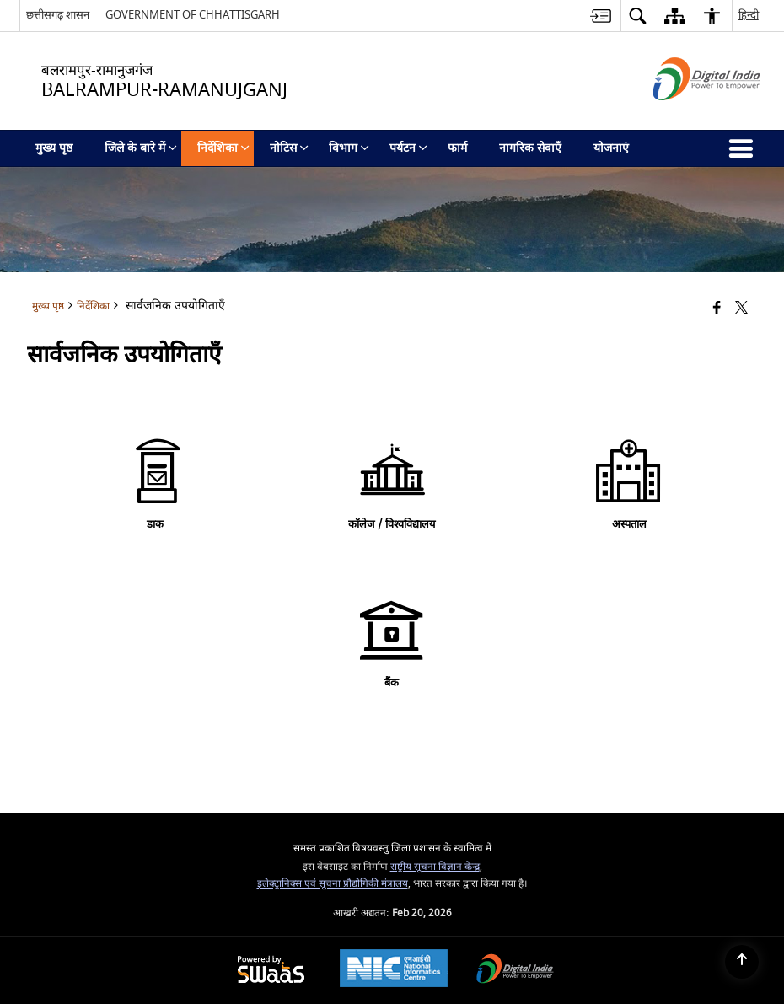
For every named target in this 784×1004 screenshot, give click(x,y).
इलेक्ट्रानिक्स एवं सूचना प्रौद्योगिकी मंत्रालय (332, 884)
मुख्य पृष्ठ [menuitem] (53, 148)
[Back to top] (742, 962)
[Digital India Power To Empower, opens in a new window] (515, 970)
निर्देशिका (93, 306)
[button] (637, 15)
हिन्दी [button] (748, 15)
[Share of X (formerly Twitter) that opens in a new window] (741, 308)
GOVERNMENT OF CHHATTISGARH (192, 15)
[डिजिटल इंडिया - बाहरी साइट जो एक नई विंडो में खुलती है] (686, 115)
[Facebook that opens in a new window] (717, 308)
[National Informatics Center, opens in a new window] (393, 970)
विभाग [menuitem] (349, 148)
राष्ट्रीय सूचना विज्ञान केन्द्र (435, 867)
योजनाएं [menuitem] (611, 148)
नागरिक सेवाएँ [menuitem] (530, 148)
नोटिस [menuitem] (289, 148)
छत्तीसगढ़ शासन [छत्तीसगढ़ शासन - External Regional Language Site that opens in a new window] (57, 15)
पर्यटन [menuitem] (408, 148)
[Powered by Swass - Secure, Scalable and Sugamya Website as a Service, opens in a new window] (271, 970)
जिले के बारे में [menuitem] (141, 148)
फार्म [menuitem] (457, 148)
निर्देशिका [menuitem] (223, 148)
